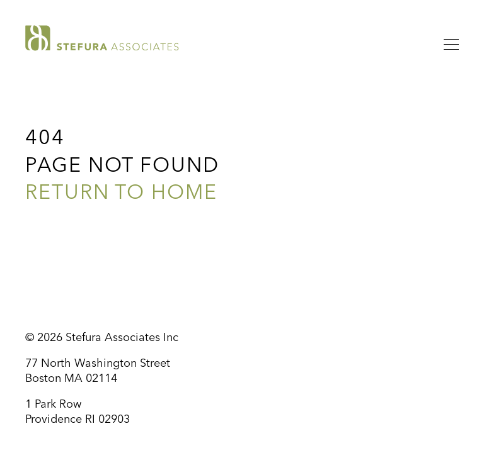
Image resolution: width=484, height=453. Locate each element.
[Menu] (451, 47)
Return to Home (121, 194)
